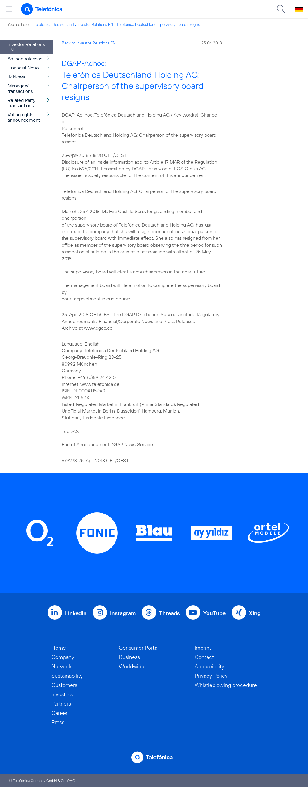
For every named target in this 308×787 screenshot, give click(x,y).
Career (59, 712)
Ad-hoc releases (25, 59)
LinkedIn (76, 613)
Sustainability (67, 675)
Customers (64, 685)
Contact (204, 657)
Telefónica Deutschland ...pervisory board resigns (158, 24)
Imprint (203, 647)
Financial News (23, 68)
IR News (16, 77)
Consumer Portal (139, 647)
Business (129, 657)
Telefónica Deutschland (54, 24)
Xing (255, 613)
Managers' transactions (20, 88)
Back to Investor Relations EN (89, 43)
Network (61, 666)
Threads (169, 613)
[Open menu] (9, 9)
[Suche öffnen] (281, 9)
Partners (61, 703)
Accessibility (209, 666)
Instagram (123, 613)
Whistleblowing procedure (226, 685)
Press (57, 722)
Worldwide (131, 666)
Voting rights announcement (24, 117)
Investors (62, 694)
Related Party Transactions (21, 102)
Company (62, 657)
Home (58, 647)
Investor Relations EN (95, 24)
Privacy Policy (211, 675)
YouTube (214, 613)
